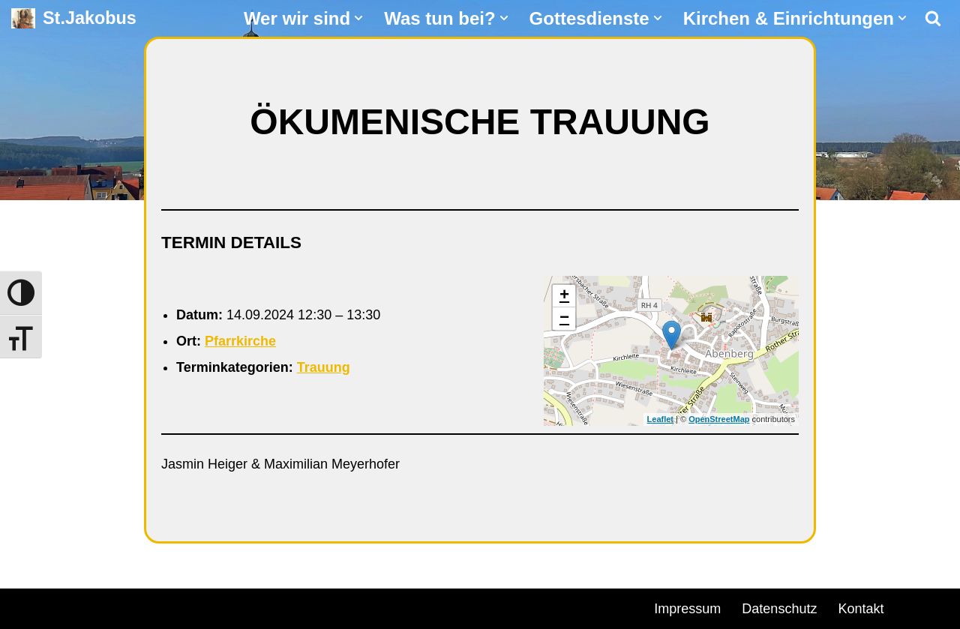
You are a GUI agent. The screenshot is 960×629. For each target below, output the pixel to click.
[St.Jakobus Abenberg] (73, 18)
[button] (358, 17)
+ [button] (564, 296)
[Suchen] (933, 18)
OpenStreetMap (718, 419)
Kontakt (861, 608)
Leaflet (660, 419)
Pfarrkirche (240, 341)
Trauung (323, 367)
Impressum (687, 608)
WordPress (181, 606)
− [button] (564, 318)
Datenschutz (779, 608)
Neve (27, 606)
